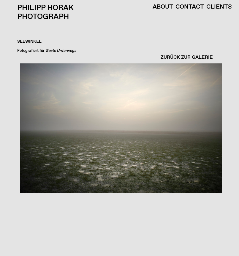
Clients (219, 7)
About (163, 7)
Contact (189, 7)
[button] (118, 159)
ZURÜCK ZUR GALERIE (187, 57)
